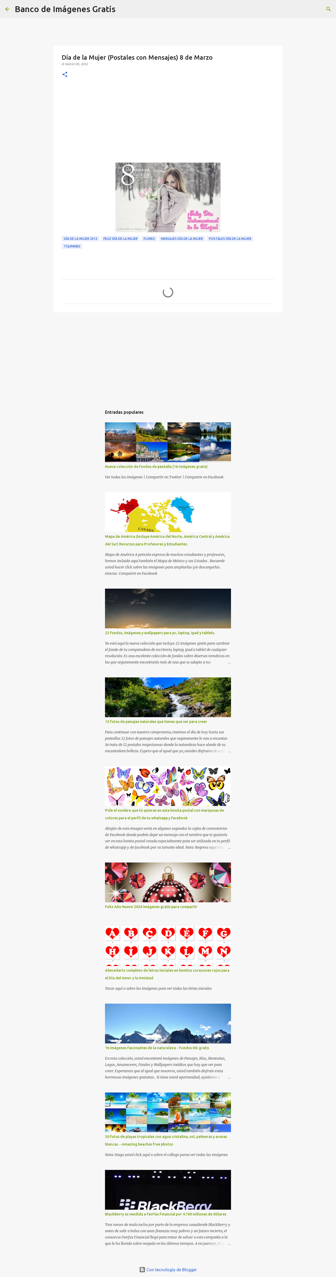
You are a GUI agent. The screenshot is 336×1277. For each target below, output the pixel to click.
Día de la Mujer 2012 (80, 238)
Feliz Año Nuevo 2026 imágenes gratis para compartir (151, 907)
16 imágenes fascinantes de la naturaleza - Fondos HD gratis (157, 1048)
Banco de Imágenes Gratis (65, 9)
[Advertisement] (168, 123)
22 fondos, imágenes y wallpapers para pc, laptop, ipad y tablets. (160, 633)
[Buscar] (123, 9)
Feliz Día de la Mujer (120, 238)
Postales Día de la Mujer (230, 238)
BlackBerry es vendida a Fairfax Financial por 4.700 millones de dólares (165, 1214)
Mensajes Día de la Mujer (182, 238)
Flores (149, 238)
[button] (65, 74)
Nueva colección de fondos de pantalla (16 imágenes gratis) (156, 467)
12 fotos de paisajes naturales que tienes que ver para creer (156, 722)
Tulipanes (72, 246)
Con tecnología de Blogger (168, 1269)
